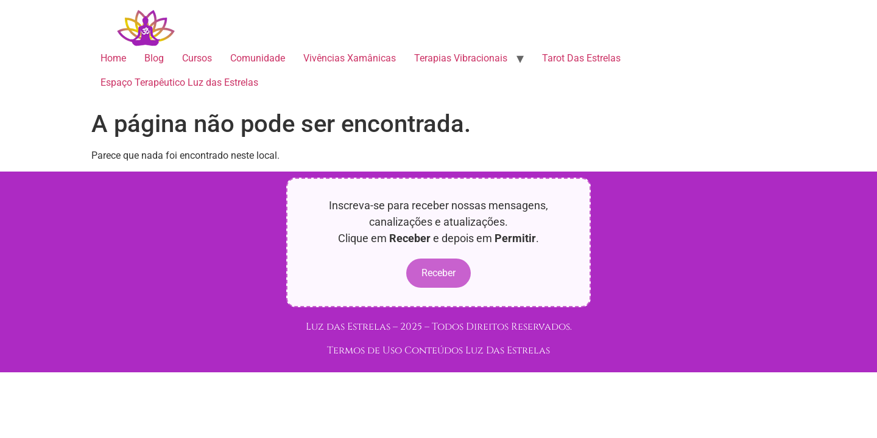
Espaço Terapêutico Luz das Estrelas (179, 82)
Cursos (197, 58)
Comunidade (257, 58)
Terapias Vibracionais (460, 58)
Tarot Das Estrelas (581, 58)
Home (113, 58)
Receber (438, 273)
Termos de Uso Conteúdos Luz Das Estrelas (438, 350)
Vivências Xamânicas (349, 58)
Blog (154, 58)
